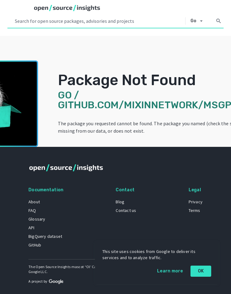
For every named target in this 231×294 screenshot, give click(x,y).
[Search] (219, 21)
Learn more (170, 271)
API (31, 227)
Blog (120, 202)
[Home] (67, 8)
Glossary (36, 219)
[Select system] (198, 21)
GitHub (34, 245)
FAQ (32, 210)
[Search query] (99, 21)
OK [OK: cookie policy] (201, 271)
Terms (194, 210)
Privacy (196, 202)
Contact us (126, 210)
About (34, 202)
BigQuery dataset (45, 236)
